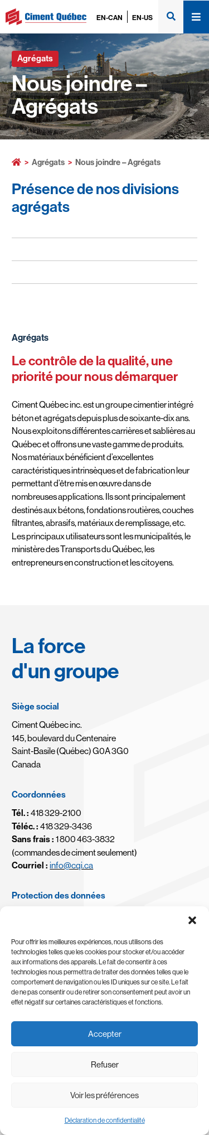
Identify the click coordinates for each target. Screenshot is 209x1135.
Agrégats (48, 162)
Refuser (105, 1064)
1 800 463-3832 (63, 838)
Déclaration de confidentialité (105, 1120)
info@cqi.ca (71, 865)
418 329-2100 (46, 812)
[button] (192, 920)
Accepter (104, 1033)
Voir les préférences (104, 1095)
